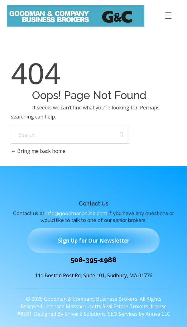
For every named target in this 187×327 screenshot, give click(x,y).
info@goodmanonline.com (76, 214)
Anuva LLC (158, 313)
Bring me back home (38, 151)
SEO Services (122, 313)
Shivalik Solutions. (86, 313)
